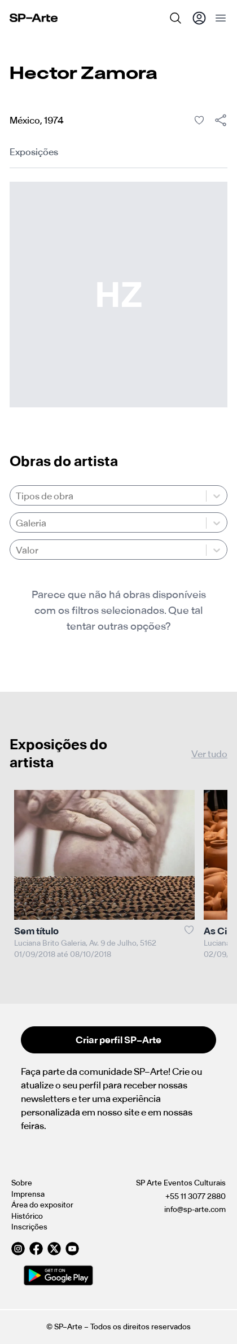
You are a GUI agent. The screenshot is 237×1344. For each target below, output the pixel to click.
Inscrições (29, 1227)
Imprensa (28, 1194)
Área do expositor (42, 1205)
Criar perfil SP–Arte (118, 1040)
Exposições (34, 151)
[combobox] (16, 496)
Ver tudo (209, 753)
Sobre (21, 1183)
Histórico (27, 1216)
